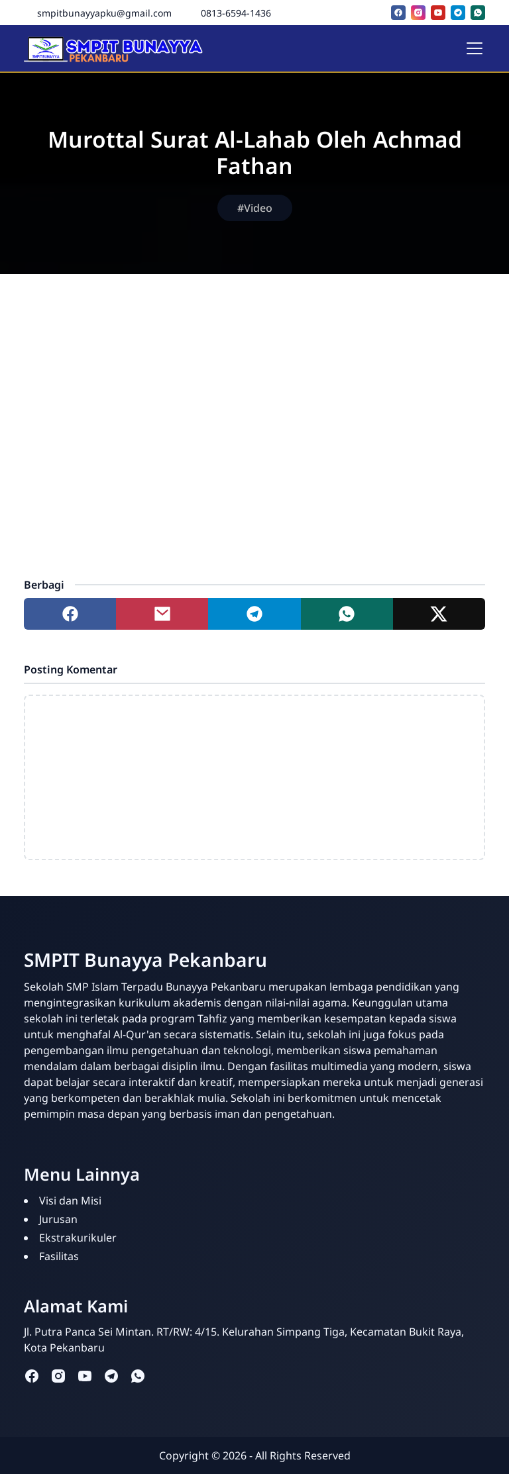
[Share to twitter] (439, 614)
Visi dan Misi (70, 1200)
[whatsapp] (478, 12)
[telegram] (458, 12)
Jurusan (58, 1219)
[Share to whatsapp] (347, 614)
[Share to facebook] (70, 614)
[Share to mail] (162, 614)
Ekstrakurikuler (78, 1237)
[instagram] (418, 12)
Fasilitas (59, 1256)
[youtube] (438, 12)
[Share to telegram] (254, 614)
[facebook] (398, 12)
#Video (254, 208)
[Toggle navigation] (474, 48)
